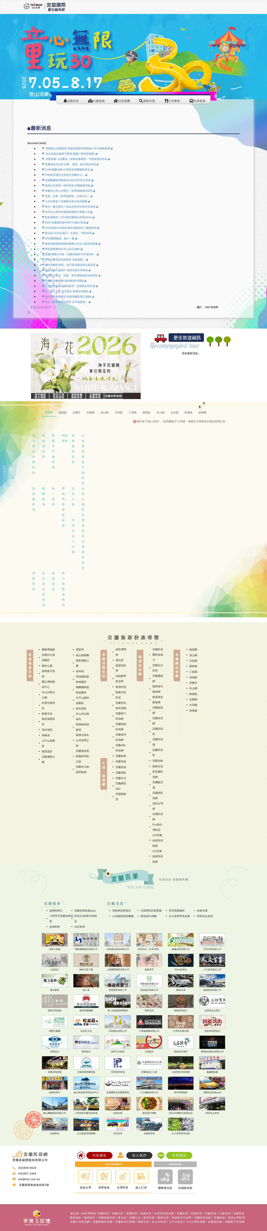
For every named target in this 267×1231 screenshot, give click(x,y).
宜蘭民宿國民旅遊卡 (157, 654)
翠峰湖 (46, 735)
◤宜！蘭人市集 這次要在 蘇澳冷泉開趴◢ (66, 291)
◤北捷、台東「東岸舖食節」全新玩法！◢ (67, 196)
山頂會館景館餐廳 (123, 916)
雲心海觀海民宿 (63, 589)
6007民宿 (65, 438)
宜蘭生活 (121, 778)
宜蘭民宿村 (157, 731)
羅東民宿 (143, 1221)
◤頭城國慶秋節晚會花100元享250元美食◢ (67, 180)
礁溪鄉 (193, 649)
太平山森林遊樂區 (82, 700)
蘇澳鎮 (193, 693)
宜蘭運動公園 (48, 759)
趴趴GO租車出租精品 (85, 918)
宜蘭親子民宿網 (121, 716)
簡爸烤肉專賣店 (121, 910)
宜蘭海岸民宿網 (121, 737)
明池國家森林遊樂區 (82, 679)
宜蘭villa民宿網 (120, 748)
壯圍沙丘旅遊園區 (48, 657)
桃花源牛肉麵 (148, 916)
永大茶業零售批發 (179, 916)
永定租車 (79, 926)
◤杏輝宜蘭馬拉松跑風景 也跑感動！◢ (65, 259)
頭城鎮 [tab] (49, 412)
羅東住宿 (157, 766)
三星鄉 (193, 671)
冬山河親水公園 (48, 695)
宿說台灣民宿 (236, 1217)
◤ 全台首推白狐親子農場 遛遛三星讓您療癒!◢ (69, 153)
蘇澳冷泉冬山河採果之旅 (82, 740)
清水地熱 (47, 729)
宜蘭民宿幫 (157, 752)
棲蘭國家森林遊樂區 (82, 690)
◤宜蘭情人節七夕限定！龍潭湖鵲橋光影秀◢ (68, 190)
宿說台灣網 (157, 806)
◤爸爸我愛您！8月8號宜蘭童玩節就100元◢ (68, 217)
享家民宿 (33, 581)
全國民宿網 (157, 816)
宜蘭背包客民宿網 (121, 705)
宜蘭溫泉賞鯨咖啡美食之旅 (82, 756)
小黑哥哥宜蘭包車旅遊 (61, 918)
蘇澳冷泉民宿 (121, 695)
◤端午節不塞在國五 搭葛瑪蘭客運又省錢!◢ (68, 296)
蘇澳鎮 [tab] (188, 412)
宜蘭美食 (121, 761)
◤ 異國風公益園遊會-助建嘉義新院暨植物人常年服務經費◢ (77, 148)
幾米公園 (47, 665)
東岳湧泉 (81, 708)
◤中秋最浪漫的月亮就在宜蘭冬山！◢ (64, 174)
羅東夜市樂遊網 (157, 689)
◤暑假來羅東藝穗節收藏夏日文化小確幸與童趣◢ (71, 243)
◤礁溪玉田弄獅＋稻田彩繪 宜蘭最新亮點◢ (67, 185)
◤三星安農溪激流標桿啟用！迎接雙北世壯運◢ (70, 286)
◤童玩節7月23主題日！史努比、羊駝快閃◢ (68, 233)
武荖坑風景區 (48, 705)
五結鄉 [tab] (175, 412)
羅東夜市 (89, 1217)
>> (54, 307)
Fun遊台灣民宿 (157, 827)
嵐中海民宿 (83, 472)
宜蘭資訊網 (215, 1221)
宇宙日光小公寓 (73, 536)
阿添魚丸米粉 (205, 916)
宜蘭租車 (121, 755)
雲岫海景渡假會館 (63, 507)
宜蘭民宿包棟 (202, 1217)
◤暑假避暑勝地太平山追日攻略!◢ (62, 248)
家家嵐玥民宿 (73, 449)
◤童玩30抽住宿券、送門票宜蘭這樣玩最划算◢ (70, 264)
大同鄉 (193, 704)
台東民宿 (225, 1213)
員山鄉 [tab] (105, 412)
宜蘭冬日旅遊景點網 (82, 769)
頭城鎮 (193, 677)
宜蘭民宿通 (157, 742)
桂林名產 (202, 910)
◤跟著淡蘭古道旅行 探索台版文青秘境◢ (66, 270)
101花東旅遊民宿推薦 (157, 856)
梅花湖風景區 (48, 721)
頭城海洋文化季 (181, 1217)
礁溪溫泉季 (121, 668)
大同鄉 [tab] (119, 412)
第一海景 (53, 496)
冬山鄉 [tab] (161, 412)
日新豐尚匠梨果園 (151, 910)
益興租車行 (56, 910)
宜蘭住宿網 (157, 721)
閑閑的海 (43, 496)
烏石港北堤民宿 (43, 589)
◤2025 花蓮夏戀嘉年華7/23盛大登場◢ (65, 222)
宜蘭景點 (121, 772)
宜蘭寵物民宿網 (121, 726)
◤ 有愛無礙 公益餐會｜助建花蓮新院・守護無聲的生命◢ (76, 158)
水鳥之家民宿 (83, 501)
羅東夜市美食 (48, 674)
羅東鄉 (193, 666)
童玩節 (119, 660)
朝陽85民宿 (43, 446)
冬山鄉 (193, 688)
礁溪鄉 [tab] (63, 412)
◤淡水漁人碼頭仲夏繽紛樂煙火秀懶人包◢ (67, 211)
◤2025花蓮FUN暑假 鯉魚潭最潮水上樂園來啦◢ (70, 227)
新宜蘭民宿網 (157, 774)
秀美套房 (83, 528)
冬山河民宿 (159, 1221)
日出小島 (73, 496)
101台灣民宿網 (195, 1221)
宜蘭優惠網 (157, 678)
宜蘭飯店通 (157, 785)
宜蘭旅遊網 (157, 710)
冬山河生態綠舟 (82, 716)
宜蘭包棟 (157, 760)
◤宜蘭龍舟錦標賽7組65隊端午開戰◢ (64, 280)
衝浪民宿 (121, 686)
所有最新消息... (191, 353)
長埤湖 (80, 671)
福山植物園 (82, 655)
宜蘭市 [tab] (77, 412)
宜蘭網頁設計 (121, 786)
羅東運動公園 (82, 663)
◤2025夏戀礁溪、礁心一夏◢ (59, 238)
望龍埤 (80, 649)
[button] (39, 363)
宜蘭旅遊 (121, 767)
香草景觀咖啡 (177, 910)
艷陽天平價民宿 (53, 451)
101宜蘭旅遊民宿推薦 (157, 840)
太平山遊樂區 (48, 743)
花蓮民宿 (145, 1213)
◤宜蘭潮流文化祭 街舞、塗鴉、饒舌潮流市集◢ (70, 164)
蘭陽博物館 (48, 649)
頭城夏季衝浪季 (121, 678)
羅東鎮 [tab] (147, 412)
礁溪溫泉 (47, 751)
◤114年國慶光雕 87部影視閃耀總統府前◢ (67, 169)
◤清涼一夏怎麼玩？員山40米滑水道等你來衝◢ (70, 206)
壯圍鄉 (193, 699)
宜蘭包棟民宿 (106, 1217)
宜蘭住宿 (117, 1213)
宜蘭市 (193, 682)
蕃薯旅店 (53, 581)
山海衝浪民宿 (83, 554)
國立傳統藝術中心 (48, 684)
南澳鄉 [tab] (202, 412)
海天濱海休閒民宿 (33, 454)
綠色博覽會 (121, 652)
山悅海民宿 (83, 446)
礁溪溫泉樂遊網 (157, 699)
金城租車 (54, 926)
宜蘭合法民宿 (157, 668)
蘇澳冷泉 (47, 713)
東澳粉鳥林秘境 (82, 727)
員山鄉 (193, 655)
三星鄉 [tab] (133, 412)
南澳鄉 (193, 710)
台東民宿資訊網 (164, 1213)
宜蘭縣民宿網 (157, 795)
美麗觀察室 (121, 796)
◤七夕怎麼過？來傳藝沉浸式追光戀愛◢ (66, 201)
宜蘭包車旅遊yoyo (85, 910)
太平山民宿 (176, 1221)
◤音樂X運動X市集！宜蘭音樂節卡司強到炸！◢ (70, 254)
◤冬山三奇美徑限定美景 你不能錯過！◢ (66, 301)
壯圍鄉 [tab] (91, 412)
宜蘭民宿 (103, 1213)
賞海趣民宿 (33, 499)
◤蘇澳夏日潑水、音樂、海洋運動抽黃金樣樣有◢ (71, 275)
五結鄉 (193, 660)
